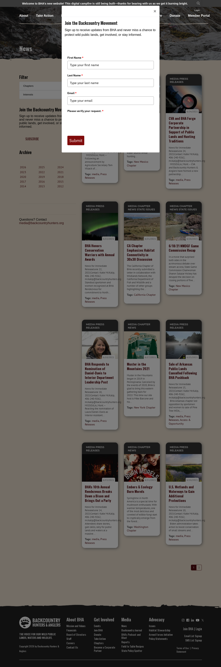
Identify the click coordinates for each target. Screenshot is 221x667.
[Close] (154, 11)
